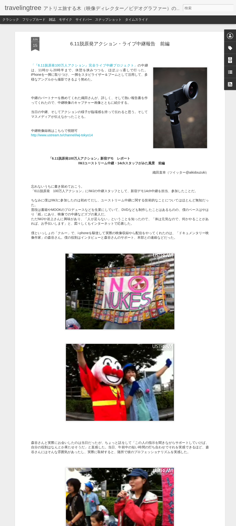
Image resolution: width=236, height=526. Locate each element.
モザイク (65, 19)
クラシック (10, 19)
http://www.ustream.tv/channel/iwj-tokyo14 (62, 135)
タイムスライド (136, 19)
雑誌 (52, 19)
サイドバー (83, 19)
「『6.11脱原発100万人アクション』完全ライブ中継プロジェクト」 (84, 65)
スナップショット (108, 19)
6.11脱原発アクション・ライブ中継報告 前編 (120, 43)
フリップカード (34, 19)
